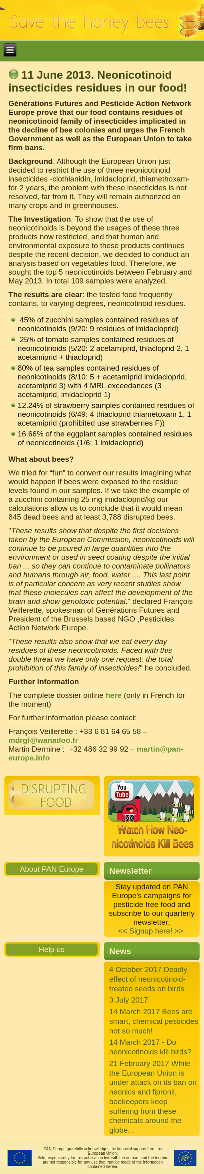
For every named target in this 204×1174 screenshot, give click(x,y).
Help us (51, 949)
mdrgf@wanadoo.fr (43, 740)
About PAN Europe (51, 869)
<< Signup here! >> (151, 931)
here (114, 695)
